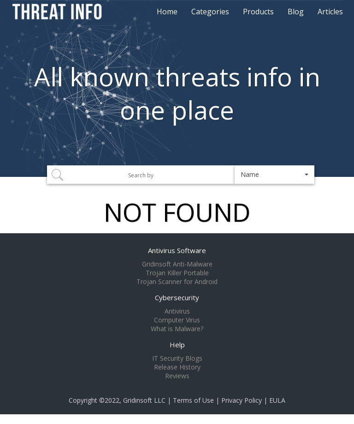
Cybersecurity (177, 297)
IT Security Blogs (177, 358)
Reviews (177, 376)
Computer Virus (177, 320)
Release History (177, 367)
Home (167, 11)
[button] (274, 174)
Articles (330, 11)
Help (177, 344)
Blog (296, 11)
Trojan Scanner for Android (177, 282)
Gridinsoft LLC (144, 400)
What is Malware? (177, 329)
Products (258, 11)
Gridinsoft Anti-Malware (177, 264)
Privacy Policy (241, 400)
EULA (277, 400)
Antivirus (177, 311)
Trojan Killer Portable (177, 273)
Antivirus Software (177, 250)
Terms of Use (193, 400)
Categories (210, 11)
